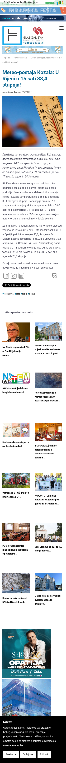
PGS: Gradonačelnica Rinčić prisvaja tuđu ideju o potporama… (15, 550)
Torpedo (6, 58)
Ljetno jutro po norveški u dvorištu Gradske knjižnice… (48, 600)
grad (18, 294)
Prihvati (44, 754)
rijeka (24, 294)
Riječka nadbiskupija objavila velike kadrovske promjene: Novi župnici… (47, 349)
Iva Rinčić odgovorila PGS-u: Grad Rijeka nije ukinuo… (15, 351)
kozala (32, 294)
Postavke (11, 754)
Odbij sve (28, 754)
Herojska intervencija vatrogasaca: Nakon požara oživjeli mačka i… (47, 396)
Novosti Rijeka (20, 58)
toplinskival (9, 294)
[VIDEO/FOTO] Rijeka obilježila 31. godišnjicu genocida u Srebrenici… (47, 499)
